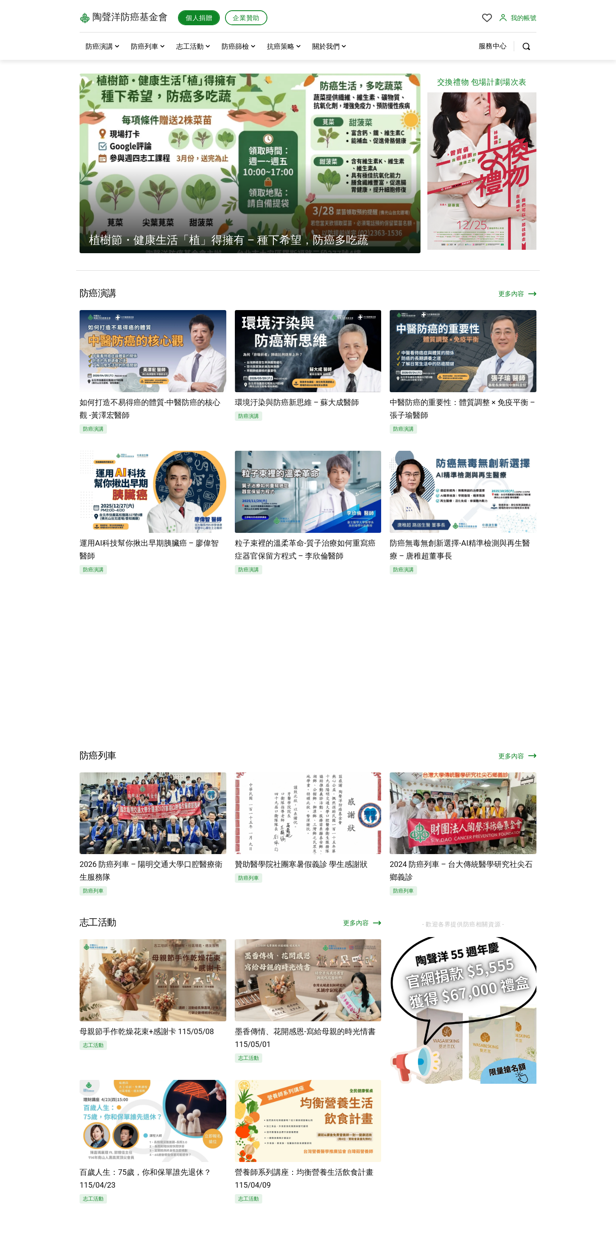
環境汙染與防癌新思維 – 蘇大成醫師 (304, 402)
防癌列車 (93, 890)
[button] (526, 46)
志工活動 (93, 1058)
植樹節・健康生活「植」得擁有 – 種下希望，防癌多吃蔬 (228, 240)
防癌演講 (93, 428)
